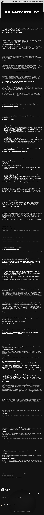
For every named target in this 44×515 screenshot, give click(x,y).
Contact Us (5, 497)
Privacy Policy (20, 497)
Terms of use (15, 497)
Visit (1, 497)
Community (10, 497)
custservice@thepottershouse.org (11, 160)
